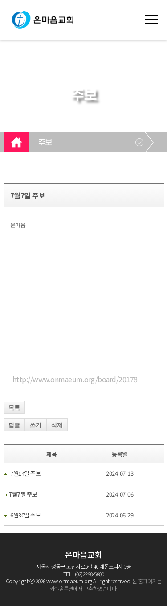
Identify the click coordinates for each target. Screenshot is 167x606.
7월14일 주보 (25, 473)
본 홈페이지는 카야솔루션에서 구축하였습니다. (106, 584)
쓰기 (35, 425)
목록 (14, 407)
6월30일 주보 (25, 515)
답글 (14, 425)
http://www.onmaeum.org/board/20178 (75, 379)
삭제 (57, 425)
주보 (45, 142)
